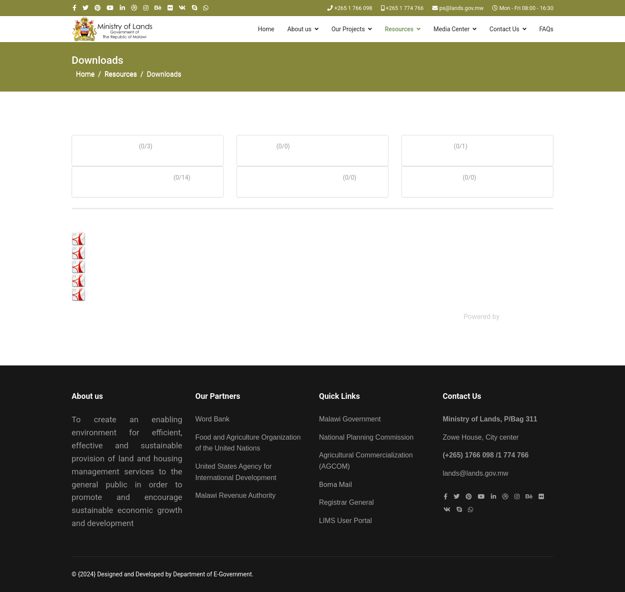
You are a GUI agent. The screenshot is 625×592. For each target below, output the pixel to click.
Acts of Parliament (289, 175)
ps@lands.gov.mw (461, 8)
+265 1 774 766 (405, 8)
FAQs (546, 29)
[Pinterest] (98, 7)
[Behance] (158, 7)
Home (266, 29)
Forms (256, 144)
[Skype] (194, 7)
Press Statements (122, 175)
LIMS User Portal (345, 520)
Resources (399, 29)
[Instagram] (145, 7)
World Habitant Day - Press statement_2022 (154, 294)
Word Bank (212, 419)
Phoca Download (527, 316)
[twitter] (85, 7)
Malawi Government (350, 419)
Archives (427, 144)
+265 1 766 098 (353, 8)
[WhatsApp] (205, 7)
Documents (105, 144)
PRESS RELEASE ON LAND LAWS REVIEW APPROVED (170, 238)
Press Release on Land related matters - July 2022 (164, 252)
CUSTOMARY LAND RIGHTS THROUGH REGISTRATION (172, 266)
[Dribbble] (134, 7)
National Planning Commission (366, 437)
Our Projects (348, 29)
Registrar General (346, 502)
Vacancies (432, 175)
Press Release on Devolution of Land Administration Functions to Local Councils (210, 280)
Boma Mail (335, 484)
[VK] (182, 7)
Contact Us (505, 29)
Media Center (452, 29)
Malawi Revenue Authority (235, 495)
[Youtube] (110, 7)
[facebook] (74, 7)
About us (299, 29)
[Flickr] (170, 7)
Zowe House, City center (481, 437)
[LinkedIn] (122, 7)
